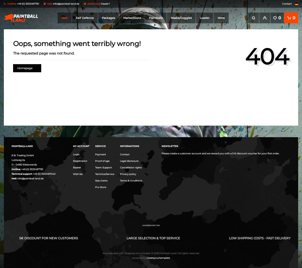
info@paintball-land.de (66, 3)
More (221, 18)
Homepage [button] (27, 68)
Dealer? (105, 3)
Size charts (101, 180)
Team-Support (103, 167)
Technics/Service (104, 174)
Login (76, 154)
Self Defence (85, 18)
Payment (100, 154)
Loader (205, 18)
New (64, 18)
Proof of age (102, 161)
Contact (287, 3)
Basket (77, 167)
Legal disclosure (129, 161)
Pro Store (100, 187)
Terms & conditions (131, 180)
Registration (80, 161)
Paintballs (156, 18)
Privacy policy (128, 174)
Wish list (78, 174)
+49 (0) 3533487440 (44, 173)
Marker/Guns (132, 18)
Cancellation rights (131, 167)
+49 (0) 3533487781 (32, 169)
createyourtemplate (151, 257)
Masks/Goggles (181, 18)
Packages (108, 18)
